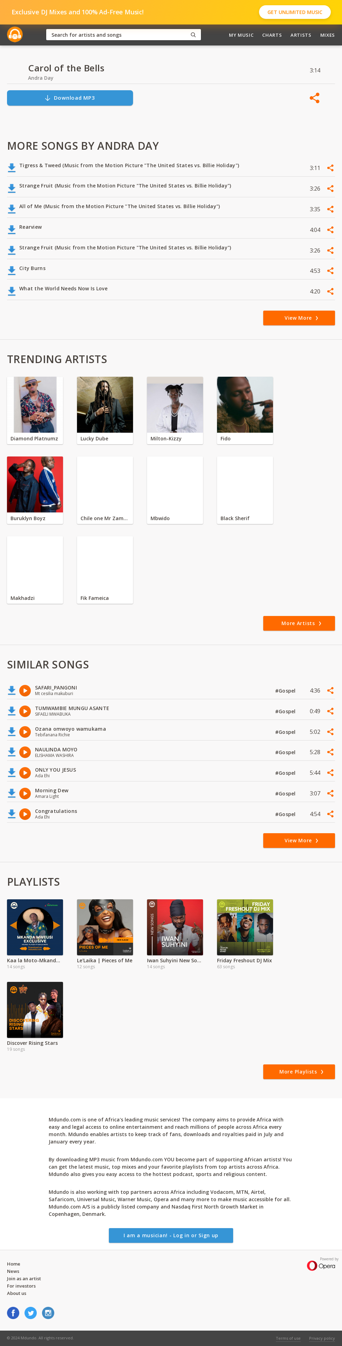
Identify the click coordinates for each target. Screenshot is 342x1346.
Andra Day (41, 78)
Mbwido (160, 518)
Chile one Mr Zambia (105, 518)
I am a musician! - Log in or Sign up (171, 1235)
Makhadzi (23, 598)
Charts (272, 35)
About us (16, 1293)
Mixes (327, 35)
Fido (226, 438)
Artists (301, 35)
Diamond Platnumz (34, 438)
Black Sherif (235, 518)
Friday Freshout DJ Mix (244, 960)
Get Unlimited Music (294, 12)
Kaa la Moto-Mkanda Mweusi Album (35, 960)
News (13, 1271)
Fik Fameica (95, 598)
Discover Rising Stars (32, 1043)
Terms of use (288, 1338)
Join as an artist (24, 1278)
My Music (241, 35)
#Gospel (286, 690)
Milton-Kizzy (166, 438)
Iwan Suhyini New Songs (175, 960)
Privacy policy (322, 1338)
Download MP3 (69, 97)
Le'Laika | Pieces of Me (104, 960)
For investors (21, 1286)
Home (13, 1264)
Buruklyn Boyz (28, 518)
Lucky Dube (94, 438)
